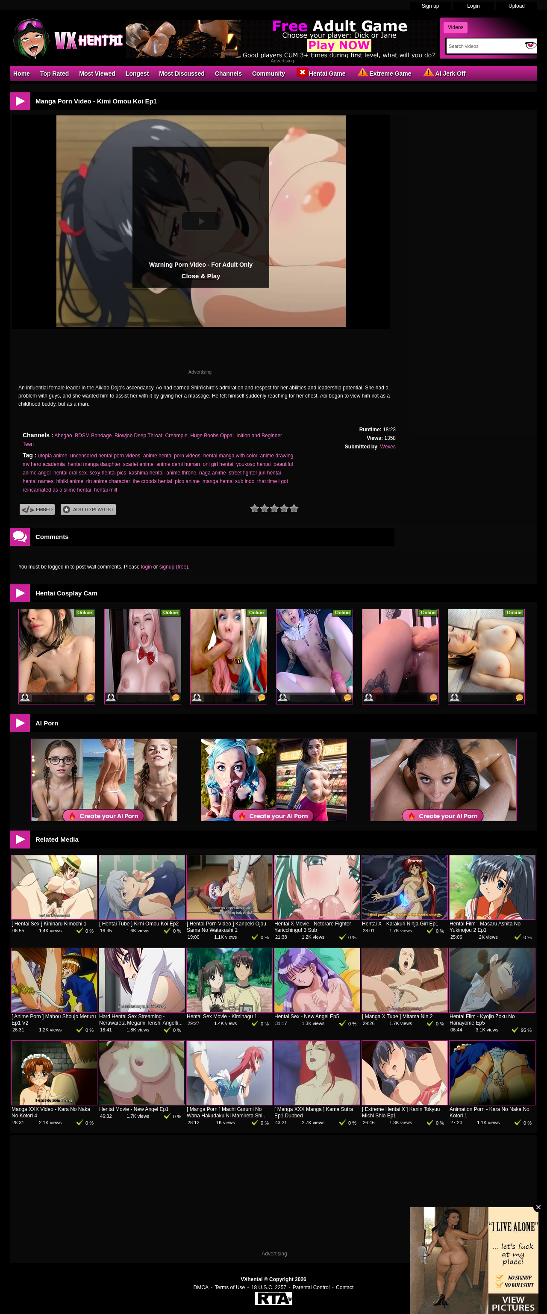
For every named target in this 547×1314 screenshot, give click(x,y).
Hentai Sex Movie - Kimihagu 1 (222, 1016)
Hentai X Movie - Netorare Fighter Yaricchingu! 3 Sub (312, 927)
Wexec (388, 447)
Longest (137, 73)
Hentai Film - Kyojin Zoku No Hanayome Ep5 (482, 1019)
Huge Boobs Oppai (211, 436)
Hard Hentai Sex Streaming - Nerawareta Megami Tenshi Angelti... (140, 1019)
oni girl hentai (218, 464)
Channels (228, 73)
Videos (455, 27)
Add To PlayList (88, 509)
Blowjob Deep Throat (138, 436)
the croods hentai (152, 481)
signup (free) (173, 567)
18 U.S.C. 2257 (268, 1287)
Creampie (176, 436)
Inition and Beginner (259, 436)
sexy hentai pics (108, 473)
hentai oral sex (70, 473)
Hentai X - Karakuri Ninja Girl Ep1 (400, 924)
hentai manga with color (230, 456)
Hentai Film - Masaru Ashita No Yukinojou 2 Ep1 (485, 927)
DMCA (201, 1287)
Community (268, 73)
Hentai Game (320, 73)
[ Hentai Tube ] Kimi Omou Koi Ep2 (139, 924)
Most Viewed (97, 73)
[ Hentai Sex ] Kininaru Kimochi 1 (49, 924)
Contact (344, 1287)
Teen (28, 444)
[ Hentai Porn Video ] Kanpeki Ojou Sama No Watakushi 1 (226, 927)
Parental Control (311, 1287)
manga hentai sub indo (228, 481)
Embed (37, 510)
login (146, 567)
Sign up (430, 6)
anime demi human (178, 464)
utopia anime (53, 456)
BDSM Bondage (93, 436)
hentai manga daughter (94, 464)
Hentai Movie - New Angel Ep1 (134, 1109)
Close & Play (201, 276)
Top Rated (54, 73)
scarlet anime (138, 464)
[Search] (484, 46)
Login (473, 6)
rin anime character (108, 481)
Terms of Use (230, 1287)
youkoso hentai (253, 464)
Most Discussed (182, 73)
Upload (517, 6)
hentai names (38, 481)
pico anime (187, 481)
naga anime (212, 473)
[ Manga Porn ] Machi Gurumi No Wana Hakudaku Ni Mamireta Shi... (227, 1112)
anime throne (181, 473)
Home (21, 73)
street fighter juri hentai (255, 473)
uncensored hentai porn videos (105, 456)
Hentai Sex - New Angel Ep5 (306, 1016)
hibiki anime (69, 481)
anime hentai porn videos (171, 456)
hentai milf (106, 490)
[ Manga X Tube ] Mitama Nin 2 (397, 1016)
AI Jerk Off (444, 73)
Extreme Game (384, 73)
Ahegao (63, 436)
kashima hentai (146, 473)
